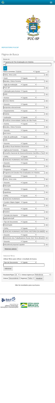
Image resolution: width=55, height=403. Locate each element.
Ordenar (5, 278)
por (4, 64)
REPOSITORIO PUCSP (10, 47)
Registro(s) (24, 278)
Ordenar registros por (28, 275)
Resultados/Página (8, 275)
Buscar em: (6, 59)
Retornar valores (11, 249)
